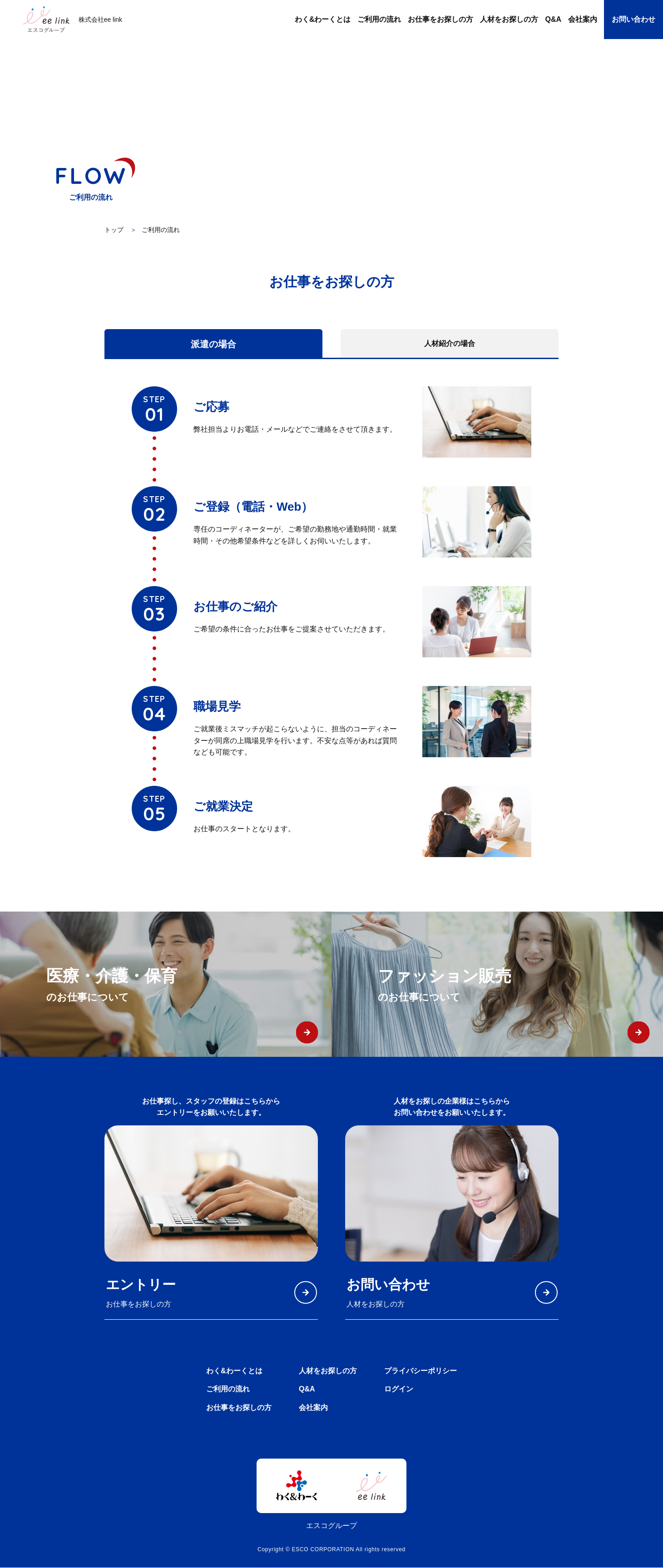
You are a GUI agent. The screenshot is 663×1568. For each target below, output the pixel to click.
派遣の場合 (213, 344)
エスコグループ (331, 1526)
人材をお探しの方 (328, 1371)
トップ (114, 229)
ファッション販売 (520, 985)
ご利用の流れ (228, 1389)
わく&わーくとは (234, 1371)
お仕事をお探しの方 (239, 1408)
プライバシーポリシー (420, 1371)
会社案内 (313, 1408)
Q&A (307, 1389)
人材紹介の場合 (449, 343)
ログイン (398, 1389)
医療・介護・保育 (189, 985)
